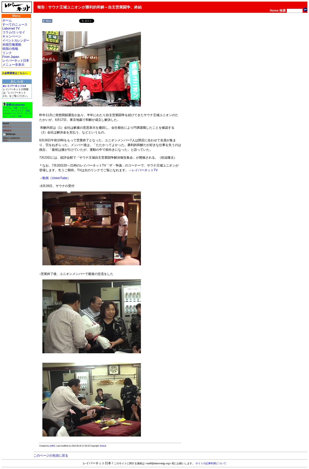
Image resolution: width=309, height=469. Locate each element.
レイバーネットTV (145, 170)
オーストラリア (16, 113)
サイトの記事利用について (210, 463)
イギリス (24, 108)
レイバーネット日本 (15, 60)
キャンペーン (11, 36)
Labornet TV (11, 28)
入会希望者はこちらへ (14, 73)
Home (274, 10)
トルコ (12, 116)
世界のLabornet (15, 104)
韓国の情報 (10, 48)
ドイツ (6, 111)
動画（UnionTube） (56, 178)
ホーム (7, 20)
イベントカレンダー (15, 40)
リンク (7, 53)
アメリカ (7, 108)
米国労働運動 (11, 44)
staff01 (52, 446)
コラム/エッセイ (13, 32)
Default (103, 446)
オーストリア (17, 111)
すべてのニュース (15, 24)
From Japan (10, 56)
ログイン (7, 127)
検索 (282, 10)
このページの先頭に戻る (51, 455)
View (5, 140)
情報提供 (7, 130)
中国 (15, 108)
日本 (20, 116)
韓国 (28, 111)
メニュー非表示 (13, 64)
